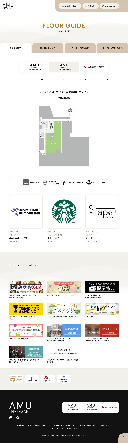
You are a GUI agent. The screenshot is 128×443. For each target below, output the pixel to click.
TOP (11, 265)
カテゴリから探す (47, 47)
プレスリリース (57, 428)
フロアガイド (21, 265)
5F (107, 79)
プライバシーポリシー (36, 425)
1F (20, 79)
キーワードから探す (80, 47)
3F (64, 79)
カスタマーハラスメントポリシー (61, 425)
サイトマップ (72, 428)
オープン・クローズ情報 (112, 47)
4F (86, 79)
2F (42, 79)
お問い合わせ (106, 425)
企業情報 (20, 425)
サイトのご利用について (87, 425)
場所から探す (15, 47)
